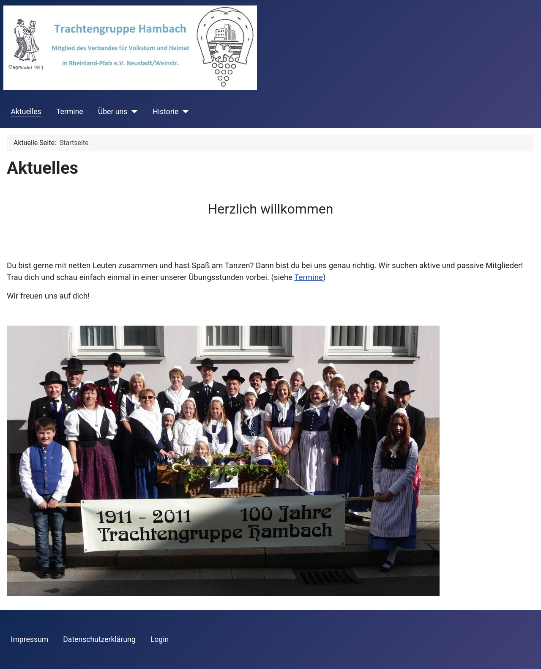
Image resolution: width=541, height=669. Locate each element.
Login (159, 639)
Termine (69, 111)
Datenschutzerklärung (99, 639)
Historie (165, 111)
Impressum (30, 639)
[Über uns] (132, 111)
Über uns (112, 111)
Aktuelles (26, 111)
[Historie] (183, 111)
